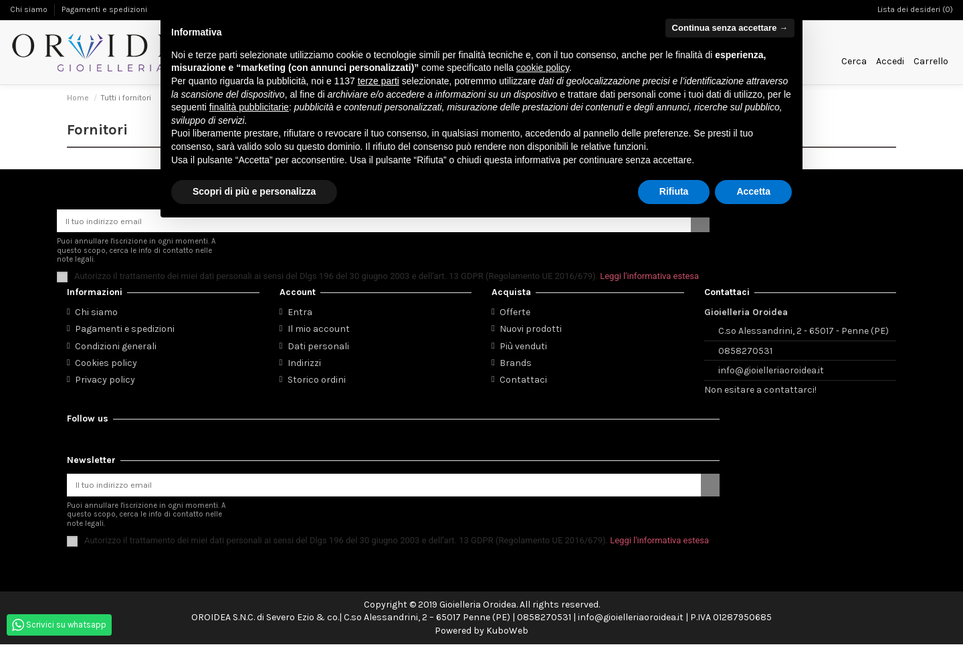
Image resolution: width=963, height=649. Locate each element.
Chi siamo (29, 9)
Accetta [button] (753, 191)
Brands (516, 365)
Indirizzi (304, 365)
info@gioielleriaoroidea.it (771, 373)
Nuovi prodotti (531, 331)
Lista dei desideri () (915, 9)
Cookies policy (106, 365)
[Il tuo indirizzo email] (384, 488)
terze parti (378, 81)
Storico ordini (317, 381)
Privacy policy (105, 381)
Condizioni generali (115, 348)
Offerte (515, 314)
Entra (300, 314)
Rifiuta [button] (674, 191)
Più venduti (523, 348)
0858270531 (745, 353)
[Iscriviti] (710, 488)
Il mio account (319, 331)
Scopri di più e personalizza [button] (254, 191)
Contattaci (523, 381)
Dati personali (318, 348)
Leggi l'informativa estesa (649, 278)
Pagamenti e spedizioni (104, 9)
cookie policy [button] (542, 67)
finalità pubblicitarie (249, 107)
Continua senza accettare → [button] (730, 28)
